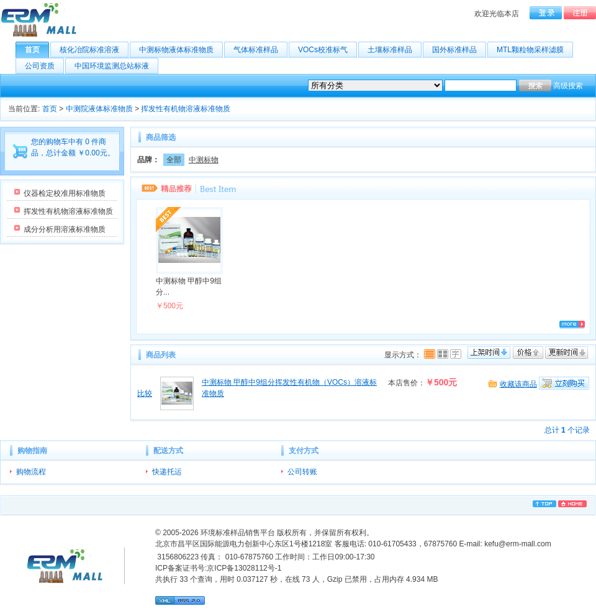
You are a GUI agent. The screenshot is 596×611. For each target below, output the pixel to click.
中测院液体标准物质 (99, 108)
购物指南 (32, 450)
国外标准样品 (459, 50)
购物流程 (31, 471)
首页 (37, 50)
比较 (144, 393)
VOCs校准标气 (327, 50)
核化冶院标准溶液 (94, 50)
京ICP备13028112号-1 (244, 568)
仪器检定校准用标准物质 (65, 193)
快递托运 (167, 471)
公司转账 (302, 471)
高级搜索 (568, 85)
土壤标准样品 (395, 50)
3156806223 (177, 557)
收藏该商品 (518, 384)
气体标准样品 (260, 50)
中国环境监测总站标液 (116, 66)
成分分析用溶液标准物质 (65, 229)
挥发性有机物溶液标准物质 (185, 108)
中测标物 (204, 159)
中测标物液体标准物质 (181, 50)
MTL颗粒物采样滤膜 (535, 50)
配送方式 (168, 450)
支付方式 (303, 450)
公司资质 (44, 66)
